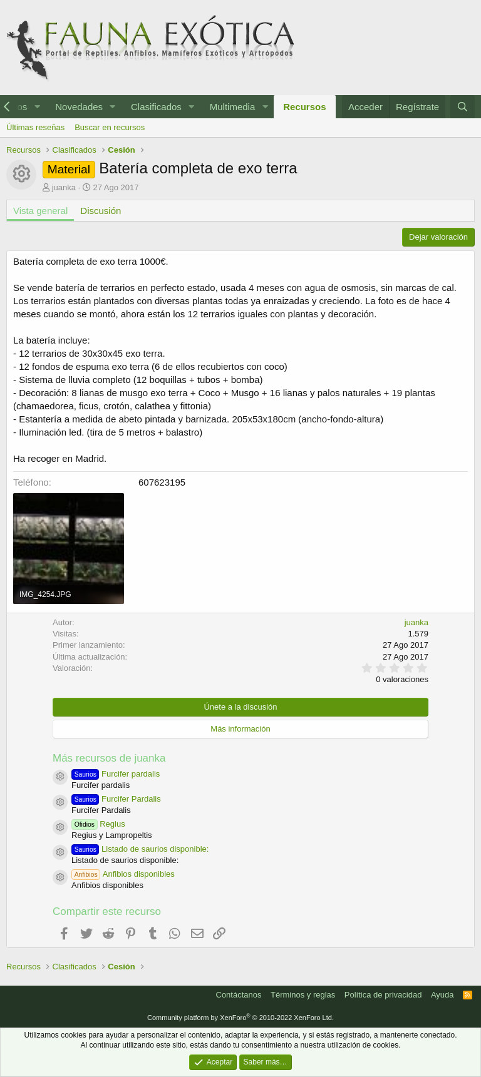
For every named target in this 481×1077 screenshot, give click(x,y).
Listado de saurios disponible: (140, 849)
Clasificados (156, 106)
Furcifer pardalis (115, 773)
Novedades (79, 106)
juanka (64, 187)
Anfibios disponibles (123, 874)
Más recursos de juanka (109, 758)
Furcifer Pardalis (116, 799)
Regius (98, 824)
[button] (37, 106)
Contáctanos (239, 994)
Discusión (100, 210)
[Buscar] (462, 106)
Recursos (304, 106)
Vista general (40, 210)
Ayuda (442, 994)
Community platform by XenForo (240, 1017)
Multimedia (233, 106)
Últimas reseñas (35, 127)
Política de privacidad (383, 994)
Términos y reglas (303, 994)
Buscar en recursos (110, 127)
